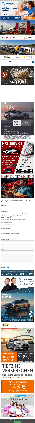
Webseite (2, 249)
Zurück (3, 237)
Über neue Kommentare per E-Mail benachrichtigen (10, 264)
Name (2, 242)
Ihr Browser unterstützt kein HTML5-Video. (17, 94)
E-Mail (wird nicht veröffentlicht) (6, 246)
